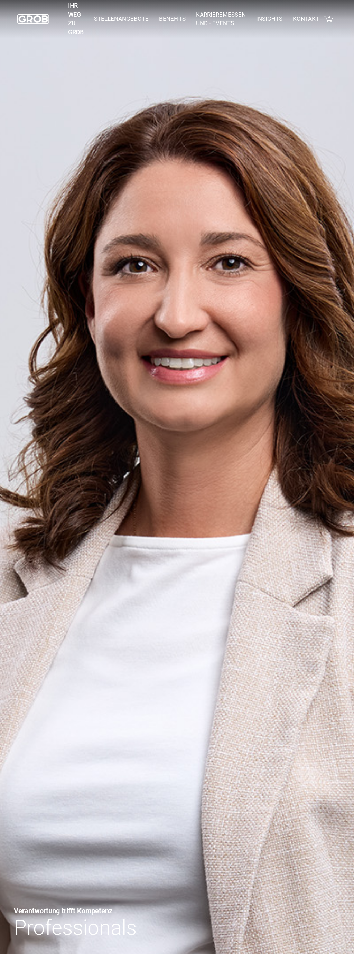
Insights (269, 18)
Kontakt (306, 18)
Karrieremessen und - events (221, 19)
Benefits (172, 18)
